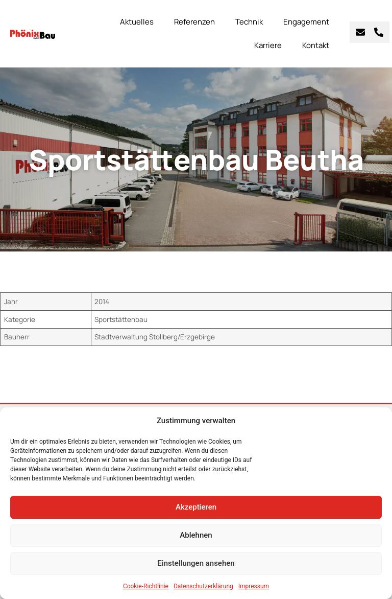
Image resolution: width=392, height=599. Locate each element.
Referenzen (194, 21)
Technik (249, 21)
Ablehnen (196, 535)
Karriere (268, 45)
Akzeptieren (196, 507)
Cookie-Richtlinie (145, 586)
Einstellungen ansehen (195, 563)
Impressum (253, 586)
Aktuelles (137, 21)
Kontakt (315, 45)
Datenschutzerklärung (203, 586)
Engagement (306, 21)
